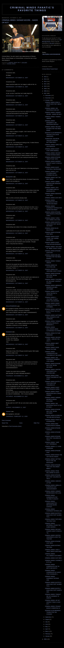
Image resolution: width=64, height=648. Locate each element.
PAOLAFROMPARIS (11, 306)
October (47, 100)
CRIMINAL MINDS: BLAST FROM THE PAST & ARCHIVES (52, 293)
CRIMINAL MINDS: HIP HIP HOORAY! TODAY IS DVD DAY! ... (52, 602)
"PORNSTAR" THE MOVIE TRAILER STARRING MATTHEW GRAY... (52, 140)
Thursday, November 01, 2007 (17, 375)
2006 (45, 639)
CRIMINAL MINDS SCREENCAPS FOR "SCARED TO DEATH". (52, 497)
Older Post (36, 423)
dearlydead (9, 332)
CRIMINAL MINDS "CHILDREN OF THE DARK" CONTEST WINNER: (53, 281)
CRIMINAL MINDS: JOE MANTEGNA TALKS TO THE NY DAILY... (53, 405)
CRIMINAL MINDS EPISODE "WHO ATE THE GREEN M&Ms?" (52, 466)
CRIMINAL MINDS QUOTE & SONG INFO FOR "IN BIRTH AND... (53, 590)
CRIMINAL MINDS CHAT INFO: (53, 197)
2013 (45, 79)
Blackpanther (9, 176)
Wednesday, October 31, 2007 (17, 77)
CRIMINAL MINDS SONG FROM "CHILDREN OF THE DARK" (53, 377)
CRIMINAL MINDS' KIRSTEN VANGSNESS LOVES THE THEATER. (53, 537)
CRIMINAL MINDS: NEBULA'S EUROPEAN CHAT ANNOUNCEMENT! (53, 487)
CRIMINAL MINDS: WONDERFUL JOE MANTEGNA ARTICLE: (52, 122)
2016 (45, 76)
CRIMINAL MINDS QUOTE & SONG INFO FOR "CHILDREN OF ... (52, 383)
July (46, 621)
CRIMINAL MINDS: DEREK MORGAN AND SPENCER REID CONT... (53, 183)
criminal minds (11, 63)
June (46, 624)
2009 (45, 88)
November (48, 98)
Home (20, 423)
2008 (45, 91)
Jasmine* (8, 411)
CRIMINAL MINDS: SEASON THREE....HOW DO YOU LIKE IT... (52, 339)
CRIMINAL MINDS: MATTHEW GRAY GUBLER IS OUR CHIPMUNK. (53, 317)
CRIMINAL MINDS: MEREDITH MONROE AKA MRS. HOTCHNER (53, 287)
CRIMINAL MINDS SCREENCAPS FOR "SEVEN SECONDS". (51, 201)
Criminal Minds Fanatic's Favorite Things (32, 9)
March (47, 631)
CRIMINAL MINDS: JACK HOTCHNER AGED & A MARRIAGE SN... (52, 189)
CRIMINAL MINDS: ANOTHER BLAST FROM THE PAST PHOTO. (53, 311)
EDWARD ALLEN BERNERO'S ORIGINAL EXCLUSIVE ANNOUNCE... (53, 134)
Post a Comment (6, 420)
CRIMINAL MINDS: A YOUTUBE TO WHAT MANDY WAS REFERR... (52, 299)
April (46, 629)
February (47, 633)
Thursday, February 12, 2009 (17, 416)
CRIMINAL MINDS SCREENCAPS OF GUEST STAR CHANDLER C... (53, 572)
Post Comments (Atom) (15, 426)
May (46, 626)
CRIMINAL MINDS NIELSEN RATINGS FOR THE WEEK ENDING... (53, 256)
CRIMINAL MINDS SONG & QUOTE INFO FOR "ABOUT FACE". (53, 104)
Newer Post (5, 423)
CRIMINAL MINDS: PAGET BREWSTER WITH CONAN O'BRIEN (53, 393)
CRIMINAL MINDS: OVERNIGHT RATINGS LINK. (52, 578)
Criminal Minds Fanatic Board (50, 69)
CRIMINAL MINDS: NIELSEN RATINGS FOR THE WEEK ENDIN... (53, 128)
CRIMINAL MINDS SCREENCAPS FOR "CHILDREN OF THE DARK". (53, 353)
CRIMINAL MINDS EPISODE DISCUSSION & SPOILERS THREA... (53, 213)
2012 (45, 81)
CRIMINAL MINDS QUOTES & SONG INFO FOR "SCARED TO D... (53, 515)
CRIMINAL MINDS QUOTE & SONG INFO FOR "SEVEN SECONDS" (53, 224)
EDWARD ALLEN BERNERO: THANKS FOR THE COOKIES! (53, 612)
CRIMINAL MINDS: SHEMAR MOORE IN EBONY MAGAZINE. (53, 399)
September (48, 617)
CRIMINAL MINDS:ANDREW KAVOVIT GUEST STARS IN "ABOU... (53, 163)
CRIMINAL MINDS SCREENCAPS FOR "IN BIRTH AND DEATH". (52, 566)
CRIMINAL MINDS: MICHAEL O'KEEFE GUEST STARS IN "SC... (53, 531)
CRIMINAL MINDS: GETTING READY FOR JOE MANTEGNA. (53, 460)
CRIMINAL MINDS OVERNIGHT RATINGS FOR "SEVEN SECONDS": (53, 207)
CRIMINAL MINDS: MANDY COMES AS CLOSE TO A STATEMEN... (52, 305)
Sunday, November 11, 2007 (16, 407)
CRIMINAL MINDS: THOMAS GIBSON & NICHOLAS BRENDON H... (53, 323)
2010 (45, 86)
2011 (45, 84)
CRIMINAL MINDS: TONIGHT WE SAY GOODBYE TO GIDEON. (53, 596)
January (47, 636)
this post (52, 43)
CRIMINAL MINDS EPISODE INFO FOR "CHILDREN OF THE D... (53, 438)
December (48, 95)
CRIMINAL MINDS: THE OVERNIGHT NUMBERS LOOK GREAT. (52, 359)
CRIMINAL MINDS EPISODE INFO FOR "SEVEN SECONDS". (52, 275)
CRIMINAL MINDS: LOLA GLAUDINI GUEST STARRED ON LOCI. (51, 173)
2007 (45, 93)
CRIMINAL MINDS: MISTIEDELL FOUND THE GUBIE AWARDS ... (53, 525)
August (47, 619)
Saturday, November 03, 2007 (17, 396)
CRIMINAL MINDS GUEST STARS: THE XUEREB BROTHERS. (52, 238)
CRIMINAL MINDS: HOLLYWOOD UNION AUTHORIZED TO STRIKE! (53, 328)
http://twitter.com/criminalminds (51, 54)
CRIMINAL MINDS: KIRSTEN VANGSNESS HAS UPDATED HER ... (53, 371)
